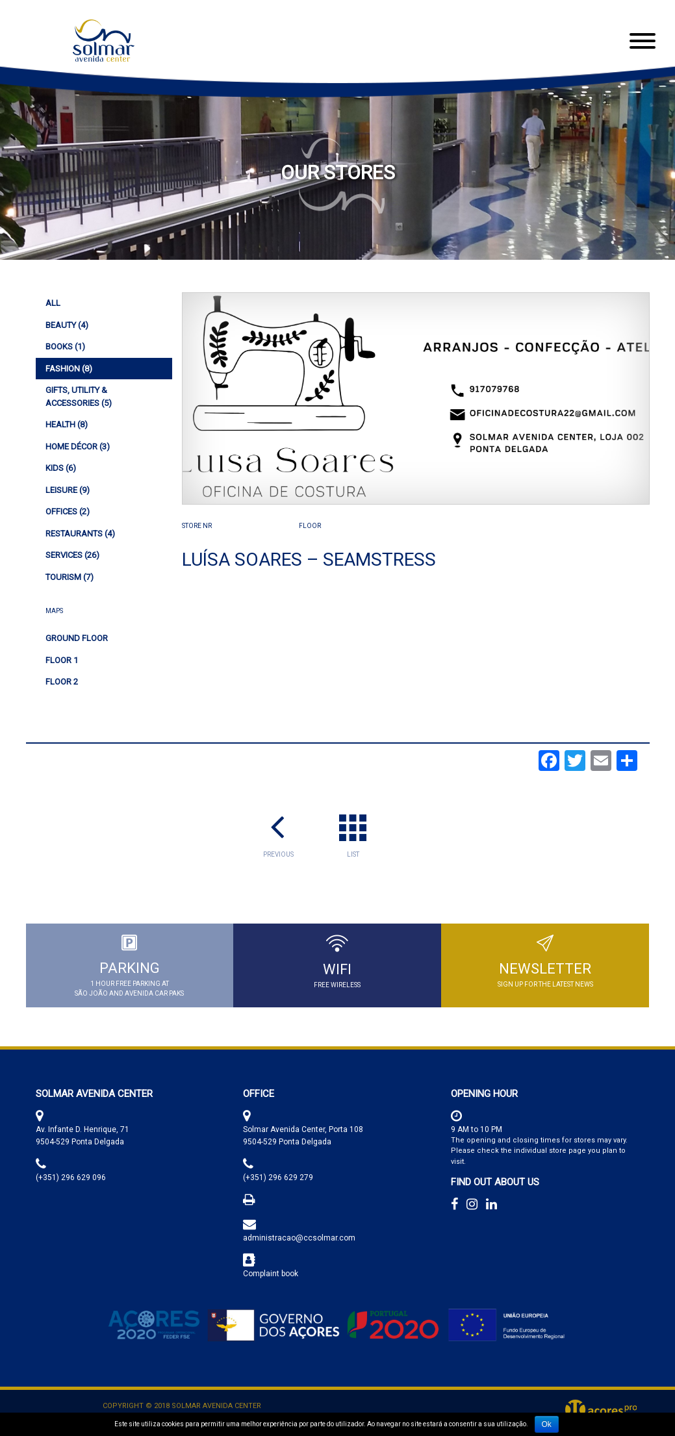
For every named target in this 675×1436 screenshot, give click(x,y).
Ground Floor (76, 638)
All (52, 303)
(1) (65, 346)
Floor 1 (61, 660)
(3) (77, 446)
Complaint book (270, 1273)
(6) (60, 468)
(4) (66, 325)
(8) (68, 368)
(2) (67, 511)
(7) (69, 577)
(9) (67, 490)
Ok (547, 1424)
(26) (72, 555)
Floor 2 (61, 682)
